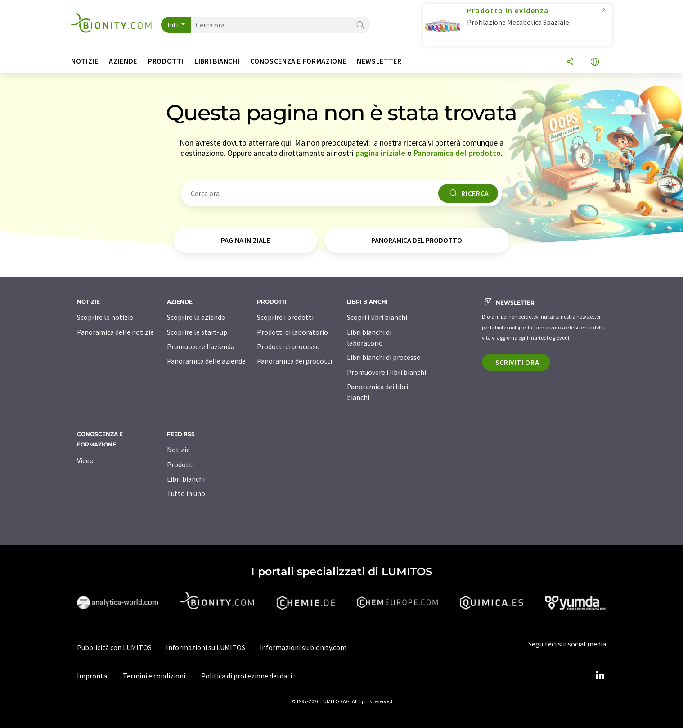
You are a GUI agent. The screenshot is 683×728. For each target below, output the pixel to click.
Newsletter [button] (379, 61)
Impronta (92, 675)
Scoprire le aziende (196, 317)
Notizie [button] (84, 61)
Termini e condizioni (154, 675)
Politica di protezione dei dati (246, 675)
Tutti (173, 25)
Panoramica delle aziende (206, 360)
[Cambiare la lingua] (595, 62)
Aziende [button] (123, 61)
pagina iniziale (380, 153)
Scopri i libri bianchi (377, 317)
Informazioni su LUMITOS (205, 647)
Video (85, 460)
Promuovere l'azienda (200, 346)
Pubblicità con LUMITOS (114, 647)
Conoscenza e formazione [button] (298, 61)
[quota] (570, 62)
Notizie (178, 449)
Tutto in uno (186, 493)
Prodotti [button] (166, 61)
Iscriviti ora (516, 362)
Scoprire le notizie (105, 317)
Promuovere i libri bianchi (386, 372)
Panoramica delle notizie (115, 332)
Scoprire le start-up (197, 332)
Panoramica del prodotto (457, 153)
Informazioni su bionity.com (303, 647)
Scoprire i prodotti (285, 317)
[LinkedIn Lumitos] (599, 675)
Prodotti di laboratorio (292, 332)
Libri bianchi (186, 478)
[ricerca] (360, 25)
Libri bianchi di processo (384, 357)
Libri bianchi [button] (216, 61)
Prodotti (180, 464)
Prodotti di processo (288, 346)
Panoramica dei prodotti (294, 360)
